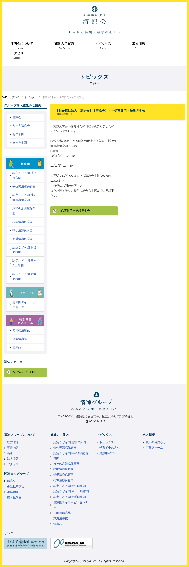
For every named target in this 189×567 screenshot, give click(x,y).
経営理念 (13, 442)
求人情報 (138, 43)
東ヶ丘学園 (19, 142)
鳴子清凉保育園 (22, 230)
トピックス (103, 43)
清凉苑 (16, 347)
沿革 (10, 453)
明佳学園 (18, 134)
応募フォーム (154, 447)
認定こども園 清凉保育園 (24, 175)
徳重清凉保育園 (22, 238)
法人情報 (13, 458)
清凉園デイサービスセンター (24, 304)
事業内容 (13, 447)
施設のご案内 (64, 43)
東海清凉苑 (19, 338)
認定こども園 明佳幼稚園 (24, 250)
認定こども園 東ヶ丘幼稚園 (24, 263)
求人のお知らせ (156, 442)
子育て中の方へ (109, 447)
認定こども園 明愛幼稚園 (24, 276)
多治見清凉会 (21, 125)
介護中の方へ (108, 453)
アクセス (17, 53)
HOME (3, 97)
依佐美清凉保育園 (24, 186)
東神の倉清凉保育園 (24, 211)
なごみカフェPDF (24, 372)
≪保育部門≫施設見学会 (74, 210)
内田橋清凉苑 (21, 330)
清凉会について (21, 43)
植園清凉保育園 (22, 221)
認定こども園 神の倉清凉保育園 (24, 197)
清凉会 (16, 97)
